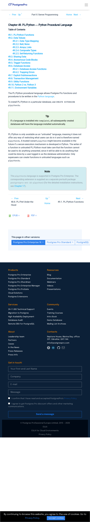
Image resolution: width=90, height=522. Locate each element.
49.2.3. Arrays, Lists (22, 47)
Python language (46, 96)
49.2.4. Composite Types (24, 50)
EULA (45, 426)
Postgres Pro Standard (59, 241)
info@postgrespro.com (58, 342)
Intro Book (52, 316)
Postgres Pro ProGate (18, 288)
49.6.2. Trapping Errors (23, 72)
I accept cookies (56, 518)
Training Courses (55, 312)
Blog (49, 274)
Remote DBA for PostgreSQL (21, 323)
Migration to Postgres (18, 312)
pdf (33, 214)
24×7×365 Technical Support (21, 308)
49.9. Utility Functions (18, 81)
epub (15, 214)
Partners (12, 339)
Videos (50, 285)
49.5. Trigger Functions (19, 63)
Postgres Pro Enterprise (19, 274)
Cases (11, 343)
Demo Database (54, 319)
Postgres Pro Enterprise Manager (24, 285)
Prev (14, 14)
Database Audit (15, 319)
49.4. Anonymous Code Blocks (23, 60)
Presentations (54, 288)
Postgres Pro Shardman (19, 281)
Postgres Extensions (18, 296)
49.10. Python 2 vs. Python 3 (22, 84)
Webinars (51, 281)
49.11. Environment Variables (22, 87)
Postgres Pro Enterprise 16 (27, 241)
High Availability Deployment (21, 316)
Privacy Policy (70, 398)
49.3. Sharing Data (17, 56)
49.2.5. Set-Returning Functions (28, 53)
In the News (13, 346)
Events (50, 308)
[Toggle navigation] (86, 4)
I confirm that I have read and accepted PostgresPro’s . (44, 398)
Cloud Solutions (15, 292)
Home (69, 14)
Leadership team (16, 336)
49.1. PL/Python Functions (21, 35)
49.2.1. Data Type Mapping (26, 41)
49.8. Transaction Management (23, 78)
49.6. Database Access (19, 66)
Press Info (13, 354)
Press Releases (15, 350)
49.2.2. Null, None (21, 44)
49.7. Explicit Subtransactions (22, 75)
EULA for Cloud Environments (45, 430)
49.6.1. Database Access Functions (29, 69)
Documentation (54, 278)
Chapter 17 (19, 185)
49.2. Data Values (16, 38)
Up (19, 14)
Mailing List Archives (56, 323)
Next (76, 14)
